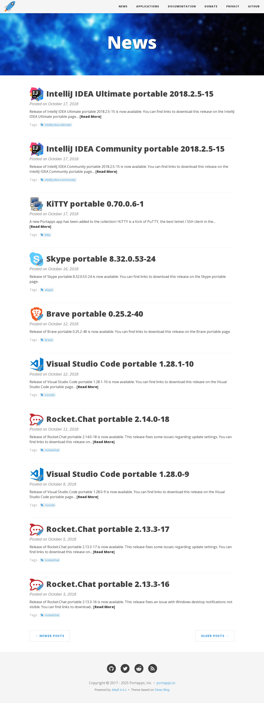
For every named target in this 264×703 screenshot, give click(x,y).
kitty (47, 235)
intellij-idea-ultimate (58, 125)
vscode (50, 395)
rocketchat (52, 450)
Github (254, 6)
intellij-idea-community (60, 180)
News (123, 6)
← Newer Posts (49, 636)
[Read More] (90, 116)
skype (49, 290)
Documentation (182, 6)
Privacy (232, 6)
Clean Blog (162, 690)
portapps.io (165, 682)
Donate (211, 6)
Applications (147, 6)
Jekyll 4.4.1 (119, 690)
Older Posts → (215, 636)
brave (49, 340)
